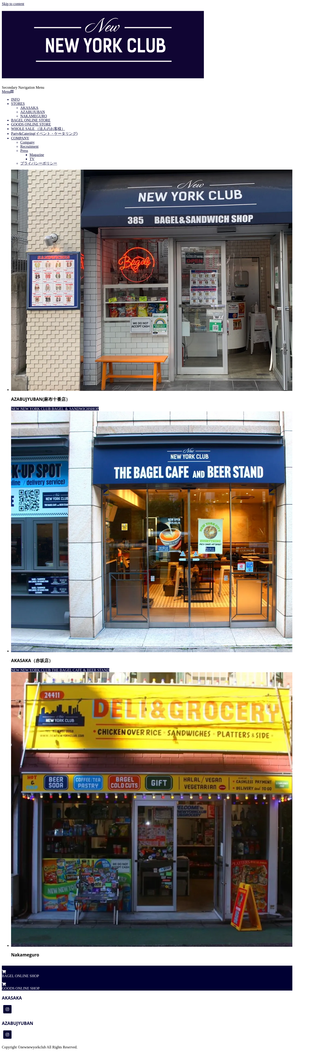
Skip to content (13, 4)
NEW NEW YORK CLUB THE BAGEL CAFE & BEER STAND (60, 670)
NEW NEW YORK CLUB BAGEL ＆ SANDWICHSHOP (55, 409)
